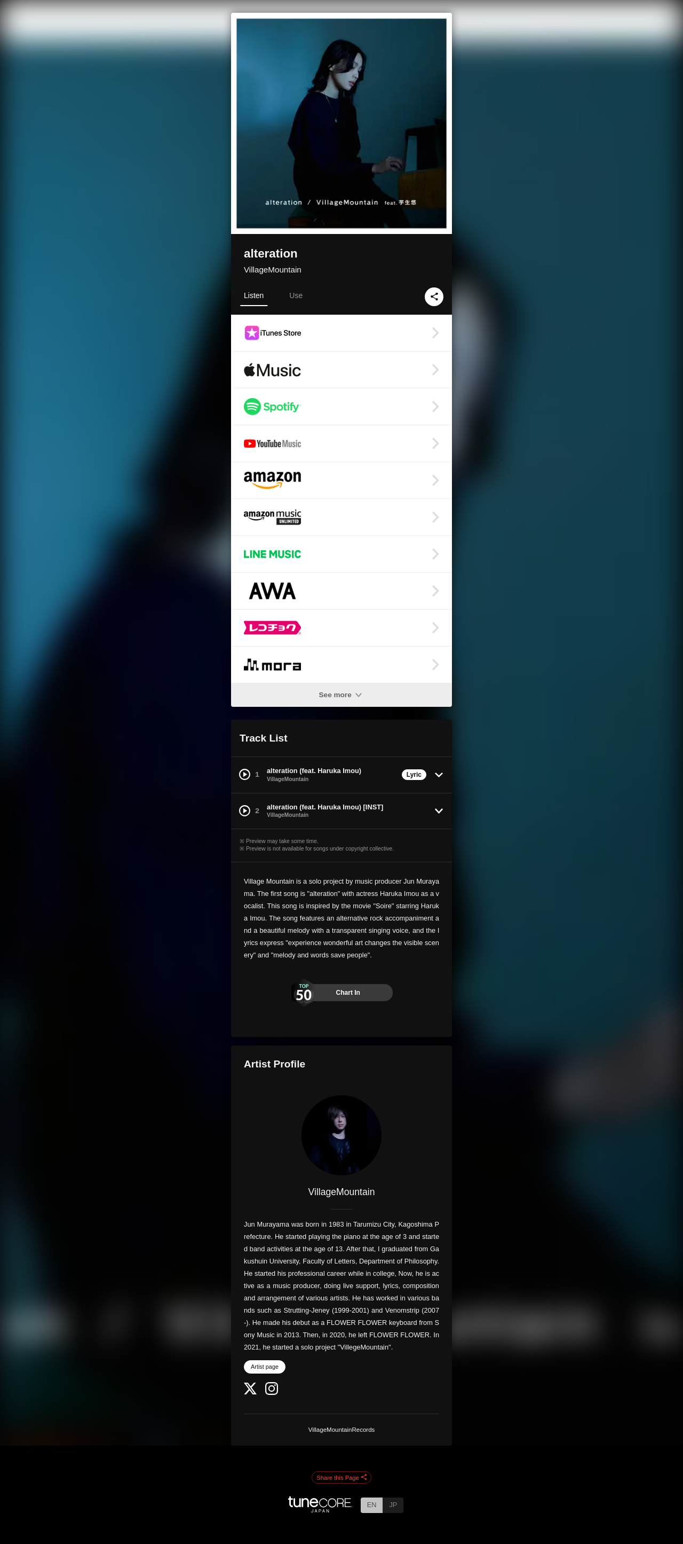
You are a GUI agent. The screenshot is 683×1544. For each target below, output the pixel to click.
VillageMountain (272, 269)
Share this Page (341, 1478)
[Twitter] (250, 1392)
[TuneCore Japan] (320, 1509)
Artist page (265, 1366)
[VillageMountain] (341, 1135)
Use (296, 295)
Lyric (414, 774)
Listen (254, 295)
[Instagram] (271, 1393)
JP (393, 1505)
